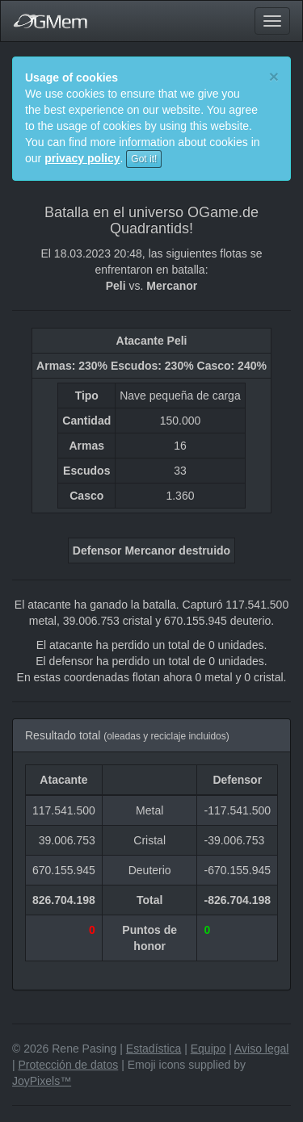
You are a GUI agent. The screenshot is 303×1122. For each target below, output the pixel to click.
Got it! (144, 159)
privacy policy (82, 158)
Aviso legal (261, 1048)
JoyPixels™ (41, 1080)
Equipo (208, 1048)
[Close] (274, 76)
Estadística (153, 1048)
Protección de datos (69, 1064)
